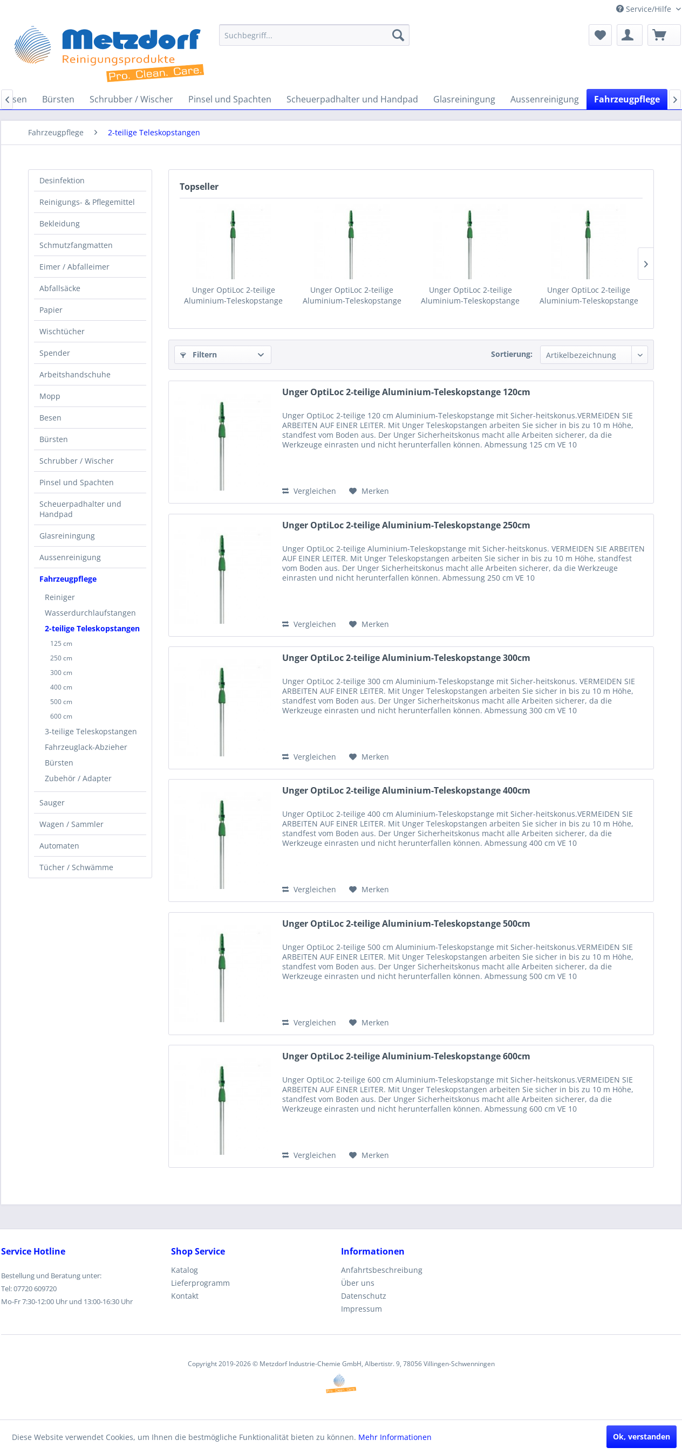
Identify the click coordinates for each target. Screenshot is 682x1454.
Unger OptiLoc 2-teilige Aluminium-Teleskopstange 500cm (406, 923)
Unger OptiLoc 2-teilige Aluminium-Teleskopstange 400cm (589, 295)
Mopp (49, 396)
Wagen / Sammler (71, 824)
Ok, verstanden (641, 1436)
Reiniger (60, 597)
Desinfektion (62, 180)
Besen (50, 417)
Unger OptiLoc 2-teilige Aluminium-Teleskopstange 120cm (233, 295)
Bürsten (53, 439)
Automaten (59, 845)
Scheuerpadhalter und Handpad (80, 509)
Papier (51, 310)
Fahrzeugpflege (68, 579)
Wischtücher (62, 331)
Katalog (184, 1270)
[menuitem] (314, 35)
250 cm (61, 658)
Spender (54, 353)
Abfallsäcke (59, 288)
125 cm (61, 643)
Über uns (357, 1283)
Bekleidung (59, 223)
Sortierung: (512, 354)
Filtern (198, 354)
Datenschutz (363, 1296)
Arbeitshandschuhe (75, 374)
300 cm (61, 672)
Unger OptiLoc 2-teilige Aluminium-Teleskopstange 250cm (352, 295)
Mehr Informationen (395, 1437)
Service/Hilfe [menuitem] (644, 9)
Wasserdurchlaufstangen (90, 613)
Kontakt (185, 1296)
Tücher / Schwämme (76, 867)
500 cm (61, 701)
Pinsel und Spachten (76, 482)
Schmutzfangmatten (76, 245)
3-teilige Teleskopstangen (91, 731)
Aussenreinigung (70, 557)
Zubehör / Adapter (78, 778)
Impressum (361, 1309)
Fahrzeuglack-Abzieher (86, 747)
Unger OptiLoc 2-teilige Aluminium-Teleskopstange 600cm (406, 1056)
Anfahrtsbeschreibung (381, 1270)
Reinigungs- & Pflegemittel (87, 202)
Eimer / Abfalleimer (74, 266)
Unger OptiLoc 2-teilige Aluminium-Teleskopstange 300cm (470, 295)
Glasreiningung (67, 535)
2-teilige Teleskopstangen (92, 628)
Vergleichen (309, 491)
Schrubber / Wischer (76, 461)
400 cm (61, 687)
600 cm (61, 716)
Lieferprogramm (200, 1283)
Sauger (52, 802)
